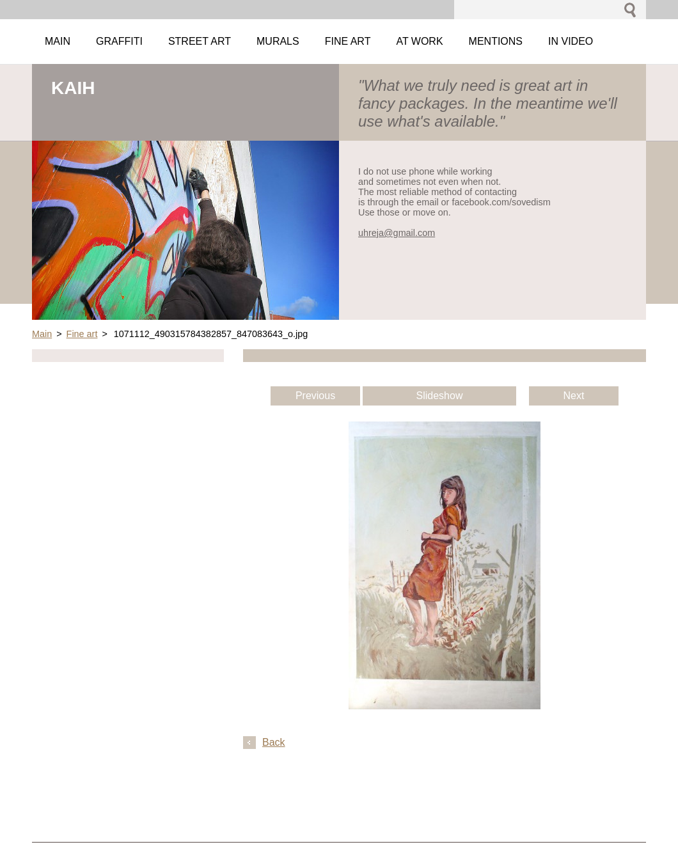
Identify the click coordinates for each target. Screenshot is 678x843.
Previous (315, 395)
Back (273, 742)
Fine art (82, 334)
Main (42, 334)
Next (574, 395)
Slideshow (439, 395)
